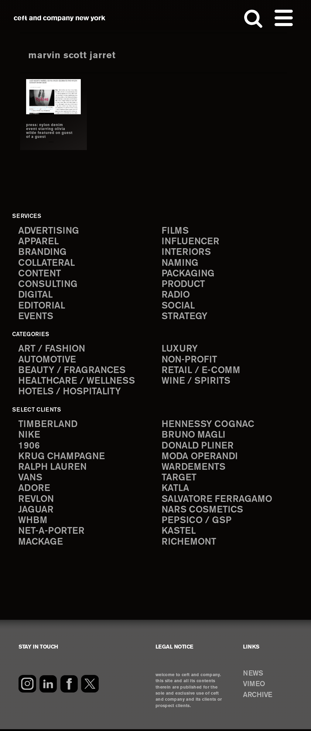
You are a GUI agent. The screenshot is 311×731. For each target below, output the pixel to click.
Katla (175, 490)
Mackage (40, 544)
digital (35, 295)
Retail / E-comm (201, 371)
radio (176, 295)
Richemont (189, 544)
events (36, 317)
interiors (187, 252)
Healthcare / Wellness (77, 382)
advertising (49, 230)
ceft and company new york (59, 18)
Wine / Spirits (196, 382)
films (175, 230)
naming (180, 263)
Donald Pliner (198, 446)
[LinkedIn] (48, 685)
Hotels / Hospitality (70, 392)
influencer (191, 241)
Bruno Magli (194, 436)
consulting (48, 284)
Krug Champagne (62, 457)
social (179, 306)
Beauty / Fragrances (72, 371)
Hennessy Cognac (209, 425)
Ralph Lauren (52, 468)
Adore (34, 490)
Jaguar (36, 511)
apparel (38, 241)
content (40, 273)
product (184, 284)
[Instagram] (27, 685)
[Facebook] (69, 685)
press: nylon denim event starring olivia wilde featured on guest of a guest (50, 130)
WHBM (33, 522)
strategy (184, 317)
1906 (29, 446)
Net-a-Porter (51, 533)
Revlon (36, 500)
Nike (29, 436)
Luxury (180, 349)
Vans (30, 479)
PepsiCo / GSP (197, 522)
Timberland (48, 425)
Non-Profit (190, 360)
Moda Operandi (200, 457)
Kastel (179, 533)
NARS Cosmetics (203, 511)
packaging (188, 273)
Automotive (47, 360)
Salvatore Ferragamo (217, 500)
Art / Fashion (52, 349)
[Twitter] (90, 685)
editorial (42, 306)
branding (42, 252)
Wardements (194, 468)
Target (179, 479)
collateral (46, 263)
